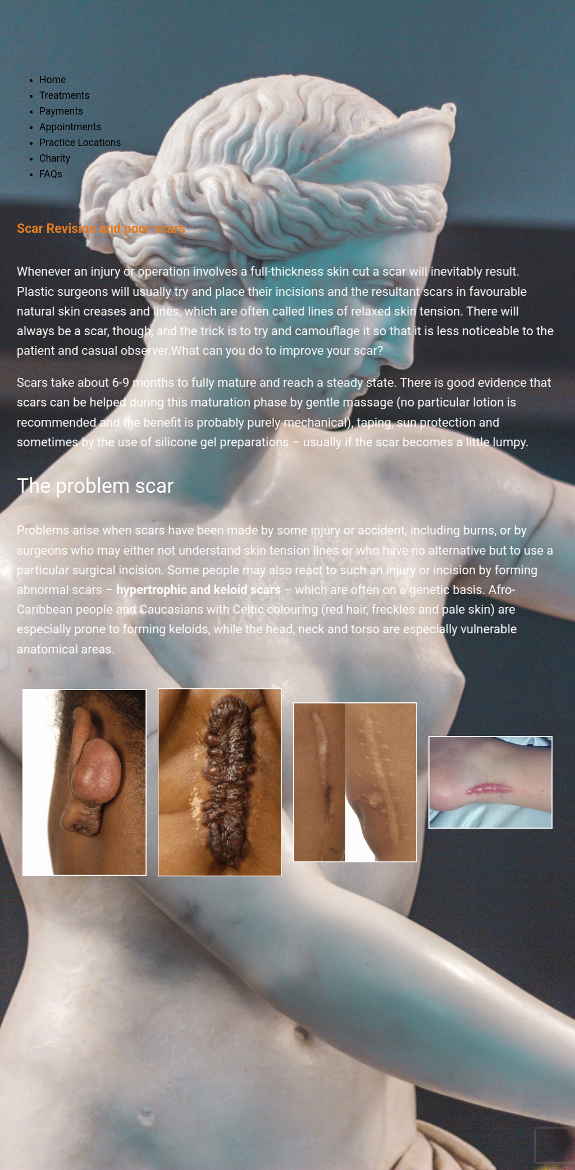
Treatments (64, 95)
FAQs (50, 174)
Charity (54, 158)
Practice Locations (80, 142)
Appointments (70, 126)
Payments (61, 111)
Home (52, 79)
